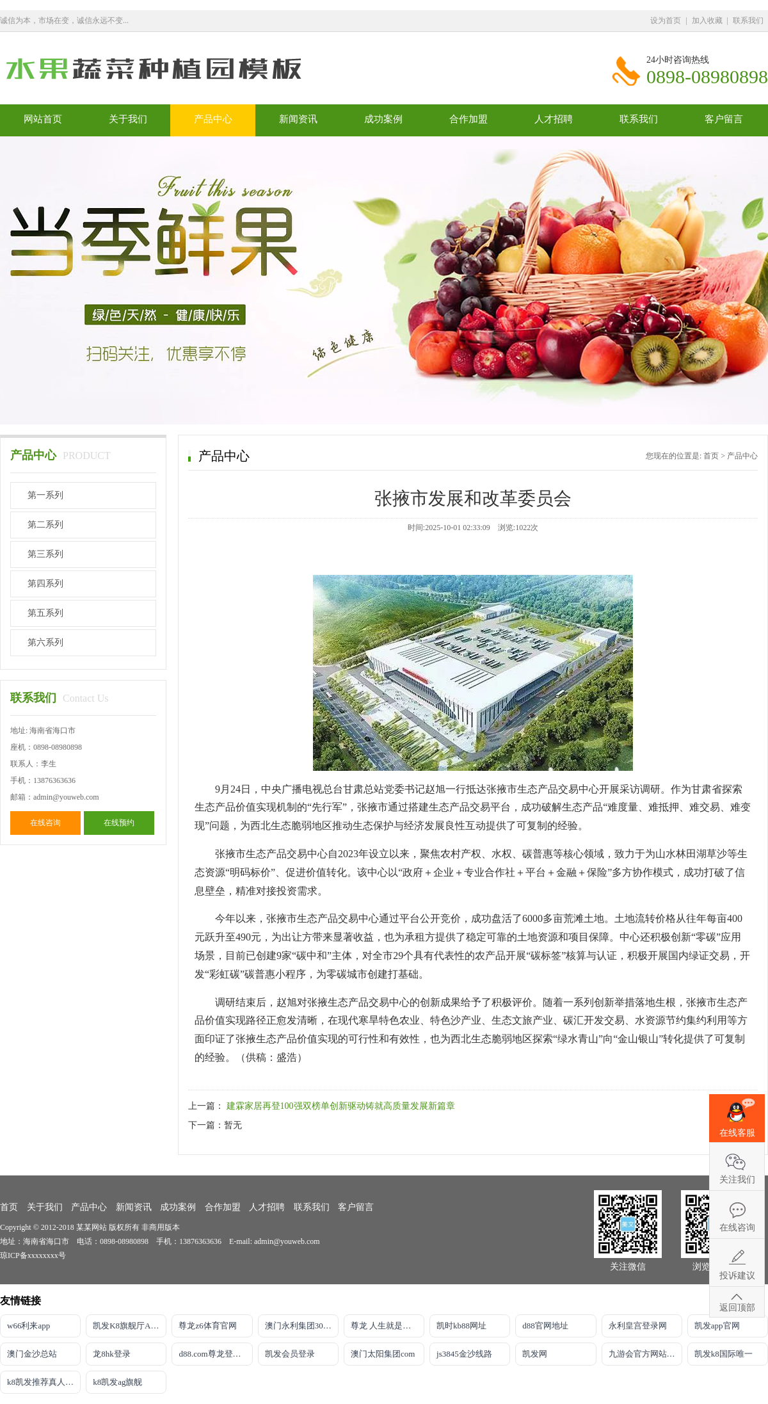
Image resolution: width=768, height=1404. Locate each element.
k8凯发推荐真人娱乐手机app (44, 1382)
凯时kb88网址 (461, 1325)
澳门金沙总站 (32, 1354)
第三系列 (45, 554)
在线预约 (119, 822)
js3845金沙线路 (464, 1354)
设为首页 (665, 20)
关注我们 (737, 1179)
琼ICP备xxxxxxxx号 (33, 1255)
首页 (711, 455)
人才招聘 (553, 119)
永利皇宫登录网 (638, 1325)
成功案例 (383, 119)
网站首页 (43, 119)
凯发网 (534, 1354)
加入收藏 (707, 20)
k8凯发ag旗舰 (117, 1382)
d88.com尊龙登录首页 (215, 1354)
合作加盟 (468, 119)
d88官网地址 (545, 1325)
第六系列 (45, 642)
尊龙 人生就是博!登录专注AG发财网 (387, 1325)
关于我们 (128, 119)
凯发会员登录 (290, 1354)
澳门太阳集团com (383, 1354)
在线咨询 (45, 822)
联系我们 (748, 20)
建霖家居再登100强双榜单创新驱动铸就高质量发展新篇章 (341, 1106)
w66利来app (28, 1325)
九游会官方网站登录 (645, 1354)
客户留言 (724, 119)
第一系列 (45, 495)
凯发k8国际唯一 (723, 1354)
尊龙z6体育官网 (207, 1325)
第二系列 (45, 524)
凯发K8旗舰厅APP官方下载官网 (129, 1325)
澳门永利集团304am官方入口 (302, 1325)
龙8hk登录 (112, 1354)
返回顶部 (737, 1307)
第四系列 (45, 583)
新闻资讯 (298, 119)
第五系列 (45, 613)
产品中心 (213, 119)
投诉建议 (737, 1275)
